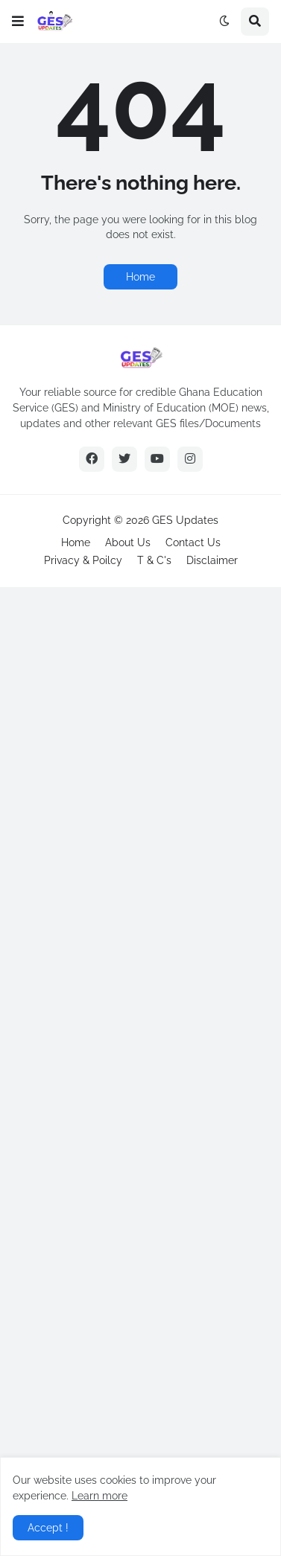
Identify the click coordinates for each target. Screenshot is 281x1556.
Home (140, 277)
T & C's (154, 560)
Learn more (99, 1496)
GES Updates (185, 520)
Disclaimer (212, 560)
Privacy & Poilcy (83, 560)
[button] (18, 21)
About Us (128, 542)
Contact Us (193, 542)
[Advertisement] (140, 1069)
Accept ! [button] (48, 1528)
